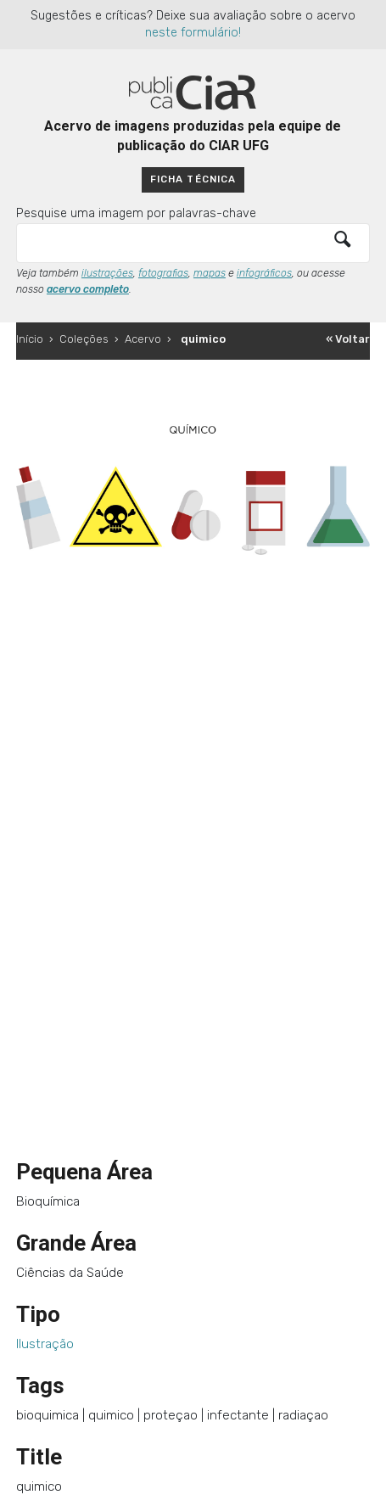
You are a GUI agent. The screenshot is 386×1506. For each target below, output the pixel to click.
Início (29, 339)
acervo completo (88, 289)
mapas (209, 273)
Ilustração (45, 1344)
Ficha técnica (192, 179)
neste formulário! (193, 32)
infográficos (264, 273)
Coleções (84, 339)
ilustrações (107, 273)
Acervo (143, 339)
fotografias (163, 273)
